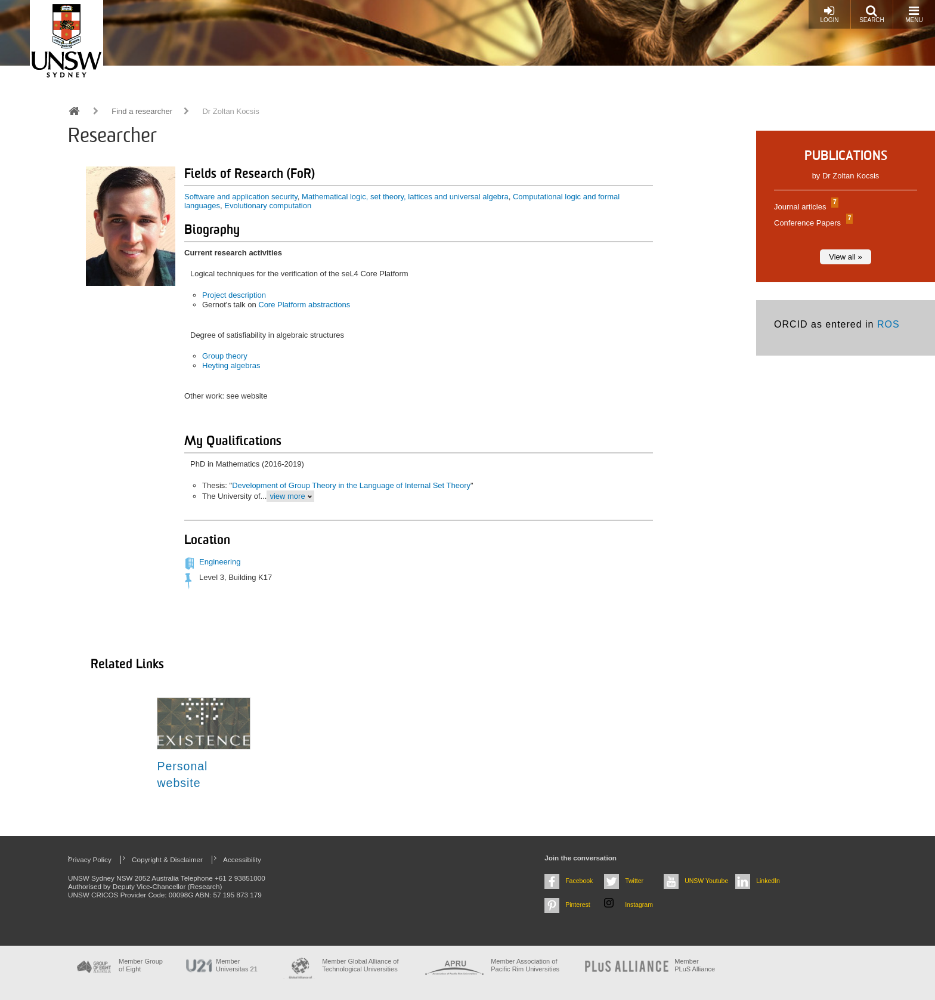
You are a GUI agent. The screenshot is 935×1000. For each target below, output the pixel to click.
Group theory (224, 355)
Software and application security (241, 196)
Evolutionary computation (267, 205)
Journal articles (804, 206)
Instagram (639, 904)
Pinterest (577, 904)
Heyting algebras (231, 365)
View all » (845, 256)
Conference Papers (812, 222)
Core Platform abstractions (304, 304)
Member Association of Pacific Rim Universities (525, 965)
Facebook (579, 880)
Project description (234, 295)
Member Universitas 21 (237, 965)
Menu (913, 14)
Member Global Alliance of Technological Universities (360, 965)
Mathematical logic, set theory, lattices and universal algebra (405, 196)
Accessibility (242, 859)
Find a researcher (142, 111)
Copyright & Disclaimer (167, 859)
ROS (888, 324)
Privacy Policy (90, 859)
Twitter (634, 880)
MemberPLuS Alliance (694, 965)
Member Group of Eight (141, 965)
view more (287, 496)
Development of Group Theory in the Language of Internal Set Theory (351, 485)
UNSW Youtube (706, 880)
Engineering (219, 561)
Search (871, 14)
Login (829, 14)
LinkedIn (768, 880)
